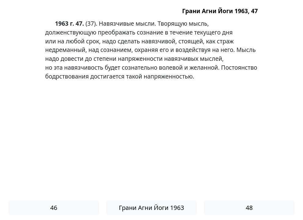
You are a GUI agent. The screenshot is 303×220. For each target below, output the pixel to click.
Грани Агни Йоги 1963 (151, 208)
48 (249, 208)
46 (53, 208)
